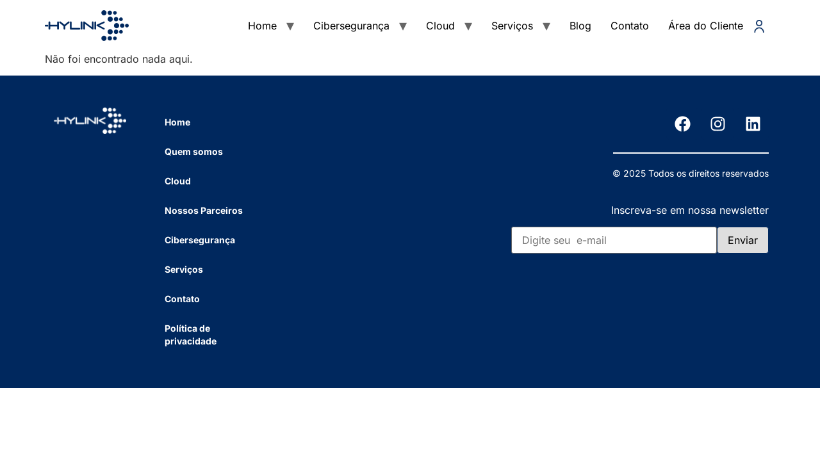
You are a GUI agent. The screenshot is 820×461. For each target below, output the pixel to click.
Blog (580, 25)
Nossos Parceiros (204, 210)
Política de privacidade (191, 334)
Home (262, 25)
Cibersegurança (351, 25)
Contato (630, 25)
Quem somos (194, 151)
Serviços (512, 25)
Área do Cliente (717, 26)
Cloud (440, 25)
